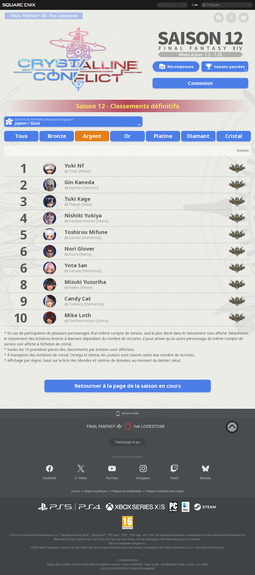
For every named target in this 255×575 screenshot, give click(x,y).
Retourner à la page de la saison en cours (127, 385)
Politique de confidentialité (126, 491)
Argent (92, 135)
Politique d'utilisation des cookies (165, 491)
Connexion (200, 83)
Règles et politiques (95, 491)
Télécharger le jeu (127, 442)
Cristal (233, 135)
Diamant (198, 135)
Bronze (57, 135)
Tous (21, 135)
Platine (163, 135)
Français (213, 5)
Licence (75, 491)
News (83, 478)
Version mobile (130, 413)
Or (127, 135)
